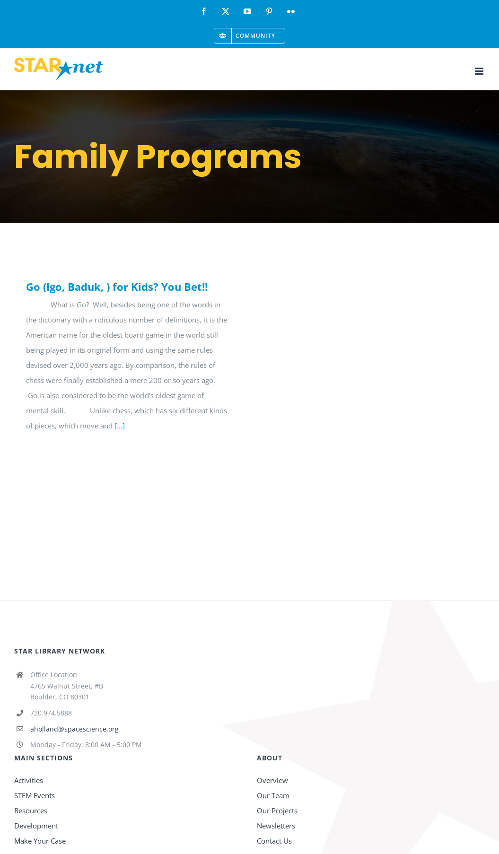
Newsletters (276, 825)
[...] (119, 425)
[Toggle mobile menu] (480, 71)
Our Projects (277, 810)
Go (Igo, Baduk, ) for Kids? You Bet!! (117, 286)
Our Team (273, 795)
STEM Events (34, 795)
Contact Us (274, 840)
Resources (30, 810)
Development (36, 825)
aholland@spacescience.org (74, 728)
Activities (28, 780)
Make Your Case (40, 840)
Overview (272, 780)
